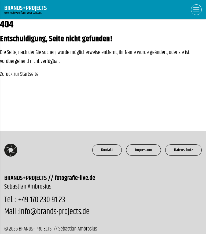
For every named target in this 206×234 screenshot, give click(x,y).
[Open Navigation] (196, 9)
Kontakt (107, 150)
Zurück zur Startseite (19, 74)
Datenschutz (183, 150)
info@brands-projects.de (54, 212)
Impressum (143, 150)
